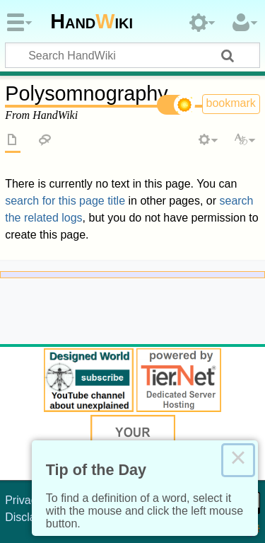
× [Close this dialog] (238, 460)
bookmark (231, 103)
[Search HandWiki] (132, 55)
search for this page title (65, 201)
